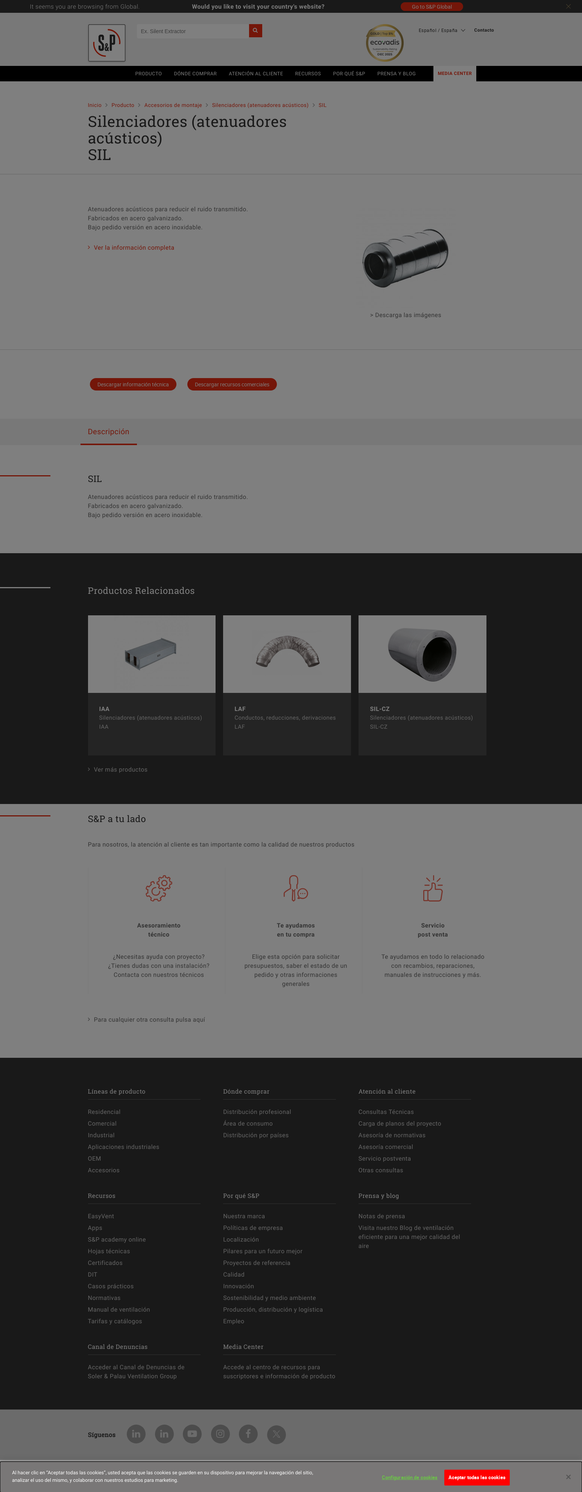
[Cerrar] (568, 1480)
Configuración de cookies (410, 1480)
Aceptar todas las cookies (477, 1480)
